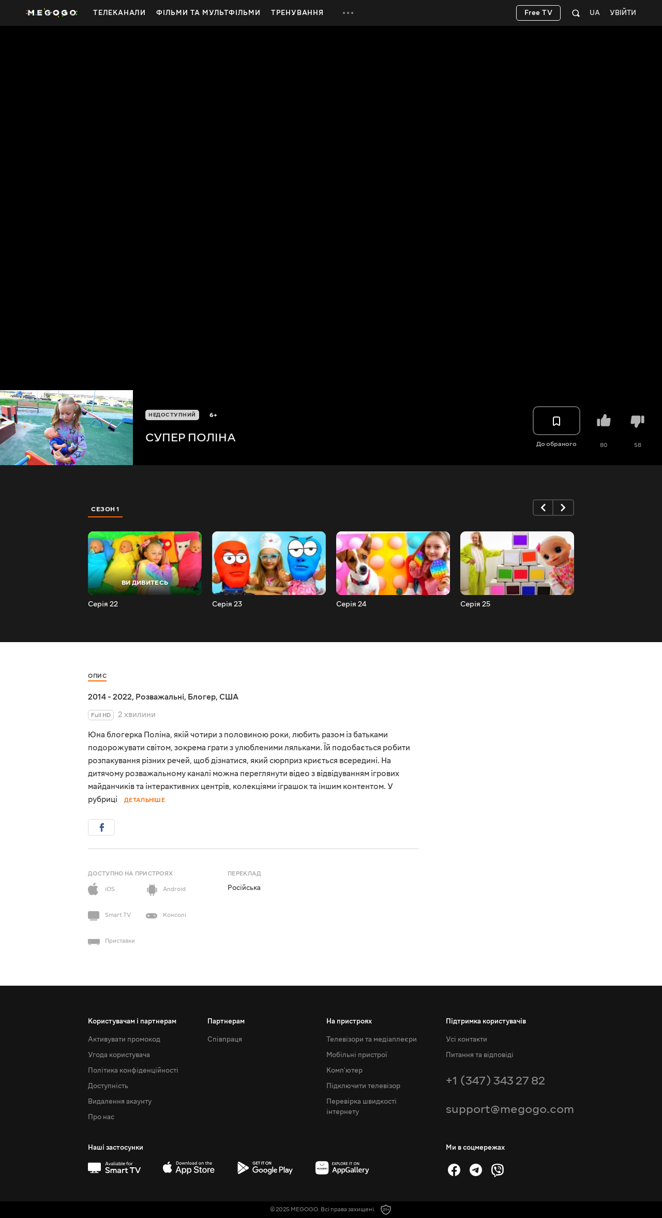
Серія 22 (103, 604)
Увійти (623, 13)
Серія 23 (227, 604)
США (228, 697)
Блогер (202, 697)
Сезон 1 (105, 509)
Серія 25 (475, 604)
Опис (97, 676)
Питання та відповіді (480, 1055)
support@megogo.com (510, 1109)
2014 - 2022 (110, 697)
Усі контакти (466, 1039)
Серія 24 (351, 604)
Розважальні (160, 697)
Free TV (538, 13)
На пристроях (349, 1021)
